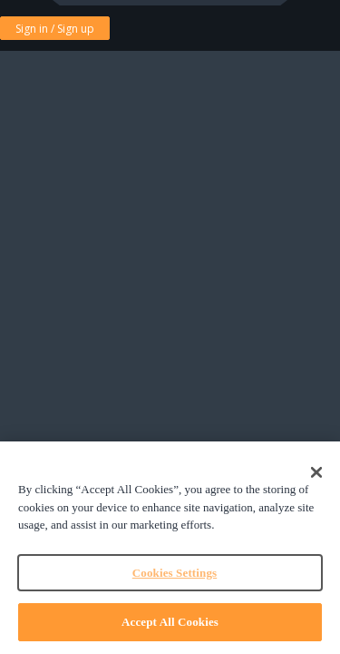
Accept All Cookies (170, 622)
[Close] (316, 472)
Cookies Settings (174, 573)
